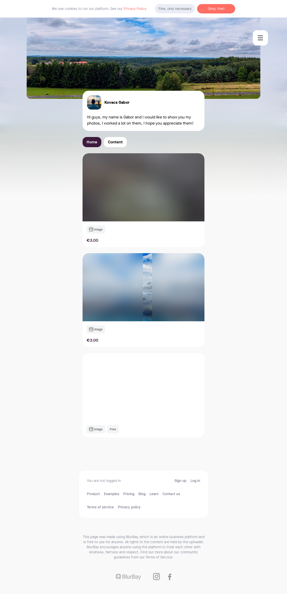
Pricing (128, 494)
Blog (142, 494)
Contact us (171, 494)
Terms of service (100, 507)
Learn (154, 494)
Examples (111, 494)
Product (93, 494)
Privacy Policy (135, 8)
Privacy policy (129, 507)
